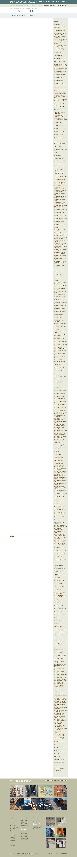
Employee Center (23, 855)
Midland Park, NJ (13, 827)
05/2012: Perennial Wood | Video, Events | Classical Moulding (59, 661)
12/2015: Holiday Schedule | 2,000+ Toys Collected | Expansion (59, 498)
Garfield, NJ (23, 818)
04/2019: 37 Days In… (58, 359)
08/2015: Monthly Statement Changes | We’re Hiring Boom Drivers (60, 509)
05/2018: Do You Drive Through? (60, 388)
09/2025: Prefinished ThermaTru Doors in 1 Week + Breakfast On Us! (60, 61)
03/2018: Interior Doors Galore (60, 396)
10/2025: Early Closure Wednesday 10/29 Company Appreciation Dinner (59, 54)
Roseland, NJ (13, 834)
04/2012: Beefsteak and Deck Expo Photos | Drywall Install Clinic (60, 665)
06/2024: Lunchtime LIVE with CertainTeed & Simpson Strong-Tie (60, 139)
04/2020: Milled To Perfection (60, 308)
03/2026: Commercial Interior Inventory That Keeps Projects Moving (60, 30)
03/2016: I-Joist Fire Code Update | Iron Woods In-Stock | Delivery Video (60, 487)
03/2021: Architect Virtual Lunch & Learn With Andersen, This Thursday (60, 267)
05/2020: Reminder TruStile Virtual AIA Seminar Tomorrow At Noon (60, 302)
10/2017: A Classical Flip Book (60, 410)
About (40, 1)
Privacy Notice (13, 855)
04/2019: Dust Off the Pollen (59, 361)
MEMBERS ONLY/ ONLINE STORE (61, 5)
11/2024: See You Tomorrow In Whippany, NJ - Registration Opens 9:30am (60, 112)
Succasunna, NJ (13, 837)
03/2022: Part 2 (57, 227)
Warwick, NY (12, 843)
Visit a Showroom (55, 780)
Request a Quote (48, 780)
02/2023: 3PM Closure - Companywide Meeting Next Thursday (59, 179)
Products (45, 1)
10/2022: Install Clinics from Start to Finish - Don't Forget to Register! (60, 206)
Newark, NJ (12, 830)
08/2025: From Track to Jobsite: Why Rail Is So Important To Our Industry (60, 65)
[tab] (40, 1)
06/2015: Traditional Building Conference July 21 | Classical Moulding (60, 514)
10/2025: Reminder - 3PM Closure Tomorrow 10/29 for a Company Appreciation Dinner (60, 49)
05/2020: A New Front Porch (59, 296)
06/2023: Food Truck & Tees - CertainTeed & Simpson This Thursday (60, 169)
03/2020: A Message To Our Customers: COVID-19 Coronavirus (59, 320)
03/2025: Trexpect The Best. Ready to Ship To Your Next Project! (59, 89)
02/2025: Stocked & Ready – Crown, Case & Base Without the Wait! (60, 96)
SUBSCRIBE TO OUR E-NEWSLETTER (49, 5)
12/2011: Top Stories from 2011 (60, 677)
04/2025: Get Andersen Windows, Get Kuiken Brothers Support (60, 85)
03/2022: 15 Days (57, 232)
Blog (49, 1)
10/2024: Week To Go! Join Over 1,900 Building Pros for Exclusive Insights (60, 119)
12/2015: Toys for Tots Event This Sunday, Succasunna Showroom (59, 502)
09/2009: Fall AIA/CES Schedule (60, 768)
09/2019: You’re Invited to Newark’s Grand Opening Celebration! (59, 338)
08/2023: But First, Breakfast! (59, 160)
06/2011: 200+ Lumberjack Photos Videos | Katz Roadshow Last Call (60, 695)
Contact (63, 1)
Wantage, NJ (12, 840)
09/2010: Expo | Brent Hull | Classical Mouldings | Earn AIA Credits (60, 743)
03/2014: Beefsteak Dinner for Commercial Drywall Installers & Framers (60, 596)
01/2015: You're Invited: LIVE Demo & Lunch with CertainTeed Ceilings (60, 544)
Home (11, 8)
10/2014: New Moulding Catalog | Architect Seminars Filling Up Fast (60, 561)
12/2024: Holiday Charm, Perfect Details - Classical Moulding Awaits (60, 101)
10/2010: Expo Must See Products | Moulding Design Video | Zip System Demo (59, 738)
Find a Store (58, 1)
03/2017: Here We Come (59, 439)
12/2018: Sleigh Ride (58, 366)
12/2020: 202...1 (57, 278)
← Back (11, 536)
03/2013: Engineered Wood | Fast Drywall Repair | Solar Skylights (60, 622)
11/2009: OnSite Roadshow (59, 764)
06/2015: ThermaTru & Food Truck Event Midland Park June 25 (60, 518)
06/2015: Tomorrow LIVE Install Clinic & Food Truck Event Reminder (60, 522)
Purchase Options (63, 780)
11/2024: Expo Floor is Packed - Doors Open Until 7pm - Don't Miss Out (60, 108)
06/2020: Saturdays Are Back (60, 294)
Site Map (17, 855)
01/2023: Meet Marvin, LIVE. (59, 185)
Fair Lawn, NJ (13, 820)
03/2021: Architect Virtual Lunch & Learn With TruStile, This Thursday (60, 262)
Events (53, 1)
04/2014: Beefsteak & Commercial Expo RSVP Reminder (58, 589)
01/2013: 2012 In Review (59, 628)
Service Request (31, 855)
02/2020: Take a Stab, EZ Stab (60, 323)
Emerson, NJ (13, 824)
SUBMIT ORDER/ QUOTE (36, 5)
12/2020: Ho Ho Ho (58, 280)
